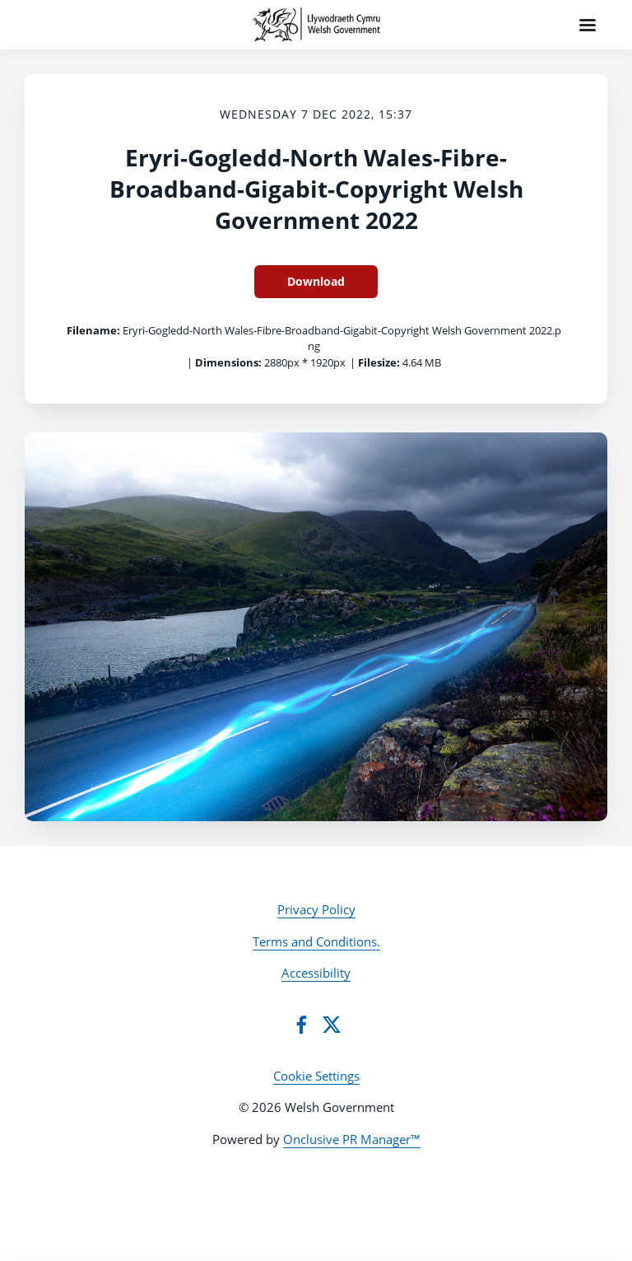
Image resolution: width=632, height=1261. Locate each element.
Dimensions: (228, 362)
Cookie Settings (316, 1075)
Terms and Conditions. (316, 941)
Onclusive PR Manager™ (352, 1139)
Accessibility (316, 972)
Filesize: (379, 362)
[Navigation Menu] (587, 24)
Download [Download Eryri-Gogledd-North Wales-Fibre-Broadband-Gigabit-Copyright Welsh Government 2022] (316, 281)
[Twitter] (332, 1025)
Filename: (93, 330)
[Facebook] (301, 1025)
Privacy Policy (316, 909)
